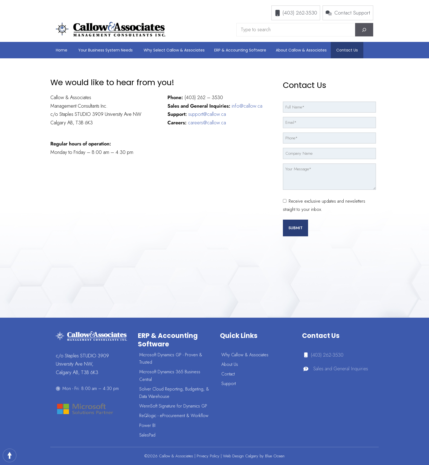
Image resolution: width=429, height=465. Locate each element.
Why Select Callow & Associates (174, 50)
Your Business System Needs (105, 50)
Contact (228, 374)
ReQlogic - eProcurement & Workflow (173, 415)
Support (228, 383)
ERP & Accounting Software (240, 50)
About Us (229, 364)
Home (61, 50)
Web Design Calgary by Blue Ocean (254, 456)
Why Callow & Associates (244, 355)
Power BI (147, 425)
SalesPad (147, 435)
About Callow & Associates (301, 50)
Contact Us (347, 50)
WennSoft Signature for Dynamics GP (173, 406)
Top (9, 455)
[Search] (364, 29)
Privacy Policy (208, 456)
